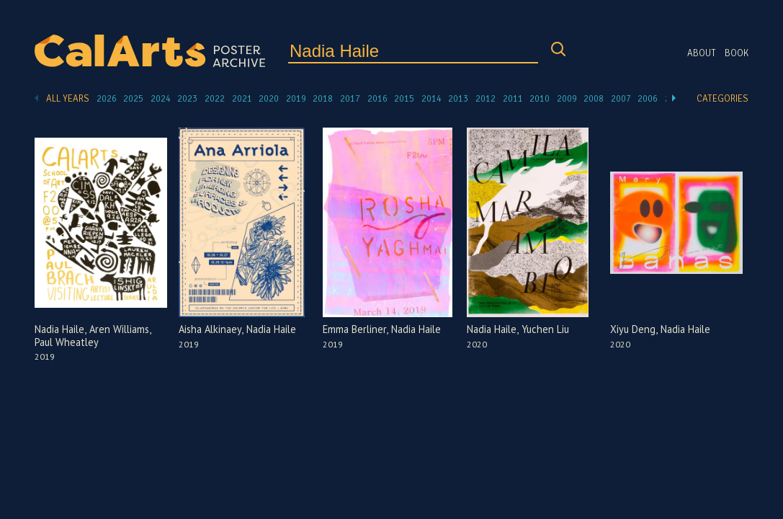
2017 (350, 99)
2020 (269, 99)
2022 (215, 99)
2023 (187, 99)
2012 (485, 99)
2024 (161, 99)
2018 (323, 99)
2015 (404, 99)
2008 (593, 99)
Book (736, 53)
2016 (377, 99)
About (701, 53)
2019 (296, 99)
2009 (567, 99)
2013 (458, 99)
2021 (242, 99)
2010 (539, 99)
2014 (431, 99)
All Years (67, 99)
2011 (513, 99)
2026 (107, 99)
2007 (621, 99)
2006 (647, 99)
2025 (133, 99)
